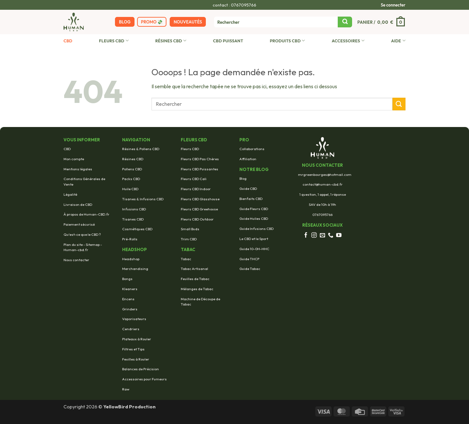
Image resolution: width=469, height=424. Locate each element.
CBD (68, 40)
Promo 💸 (152, 21)
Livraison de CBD (78, 204)
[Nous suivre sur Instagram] (314, 235)
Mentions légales (78, 169)
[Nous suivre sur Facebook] (306, 235)
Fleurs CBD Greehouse (199, 209)
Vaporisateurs (134, 319)
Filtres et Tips (133, 349)
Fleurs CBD (114, 40)
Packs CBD (131, 179)
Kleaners (129, 289)
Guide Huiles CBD (253, 218)
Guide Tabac (249, 268)
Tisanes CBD (133, 219)
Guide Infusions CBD (256, 228)
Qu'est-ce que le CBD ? (82, 234)
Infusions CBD (134, 209)
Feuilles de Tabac (195, 278)
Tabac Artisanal (194, 268)
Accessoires (348, 40)
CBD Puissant (228, 40)
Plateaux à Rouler (136, 339)
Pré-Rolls (129, 239)
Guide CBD (248, 188)
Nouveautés (188, 21)
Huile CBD (130, 189)
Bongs (127, 278)
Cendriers (130, 329)
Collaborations (251, 149)
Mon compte (74, 159)
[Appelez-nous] (331, 235)
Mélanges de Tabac (197, 289)
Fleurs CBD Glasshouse (200, 199)
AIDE (398, 40)
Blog (243, 178)
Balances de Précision (140, 369)
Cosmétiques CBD (137, 229)
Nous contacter (76, 260)
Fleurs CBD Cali (193, 179)
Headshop (130, 259)
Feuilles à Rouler (135, 359)
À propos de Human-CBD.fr (86, 214)
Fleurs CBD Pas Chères (200, 159)
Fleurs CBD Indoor (196, 189)
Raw (125, 389)
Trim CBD (189, 239)
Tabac (186, 259)
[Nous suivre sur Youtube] (339, 235)
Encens (128, 299)
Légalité (70, 194)
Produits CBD (287, 40)
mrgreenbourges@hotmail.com (324, 174)
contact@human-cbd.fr (323, 184)
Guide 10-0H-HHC (254, 249)
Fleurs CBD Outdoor (197, 219)
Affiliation (247, 159)
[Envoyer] (345, 22)
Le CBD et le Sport (253, 238)
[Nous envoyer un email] (322, 235)
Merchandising (135, 268)
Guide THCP (249, 259)
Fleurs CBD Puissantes (199, 169)
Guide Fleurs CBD (253, 208)
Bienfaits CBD (251, 198)
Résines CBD (171, 40)
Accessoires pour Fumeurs (144, 379)
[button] (393, 5)
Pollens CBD (132, 169)
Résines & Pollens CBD (140, 149)
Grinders (129, 309)
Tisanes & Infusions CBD (142, 199)
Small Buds (190, 229)
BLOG (124, 21)
